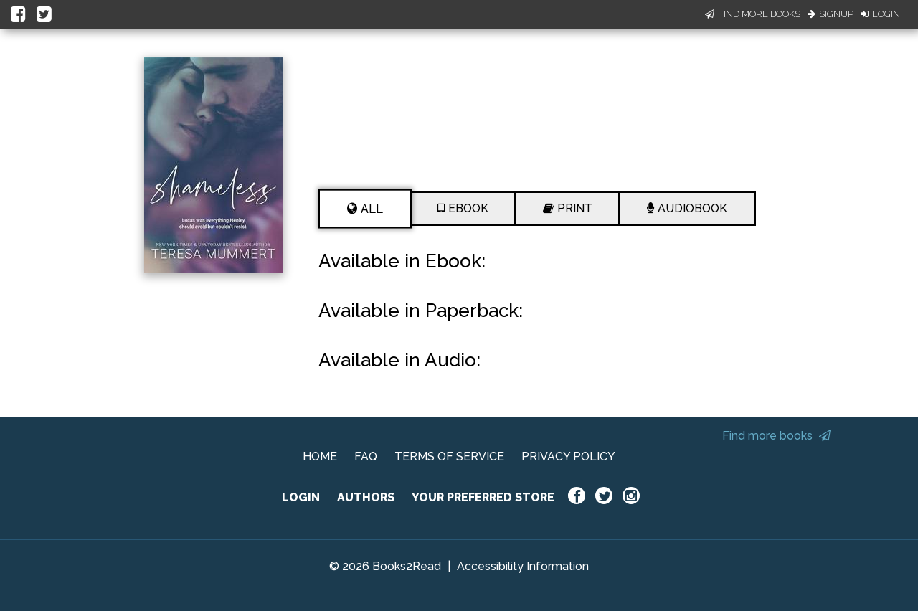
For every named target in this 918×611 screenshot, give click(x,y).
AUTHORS (365, 497)
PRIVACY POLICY (568, 456)
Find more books (776, 435)
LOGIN (301, 497)
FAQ (365, 456)
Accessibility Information (523, 566)
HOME (320, 456)
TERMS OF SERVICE (449, 456)
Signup (830, 14)
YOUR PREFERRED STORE (483, 497)
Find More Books (752, 14)
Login (880, 14)
